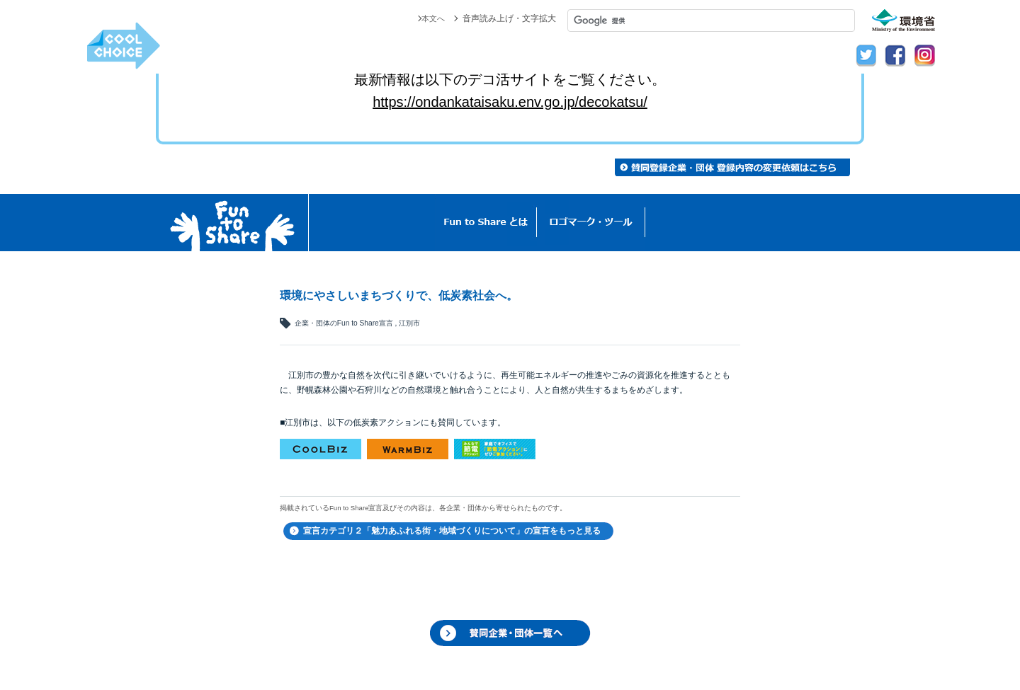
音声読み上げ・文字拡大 (509, 18)
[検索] (711, 20)
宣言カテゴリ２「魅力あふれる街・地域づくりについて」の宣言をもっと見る (452, 531)
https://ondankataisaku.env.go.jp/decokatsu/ (510, 102)
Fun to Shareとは (486, 222)
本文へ (432, 18)
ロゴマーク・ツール (591, 222)
